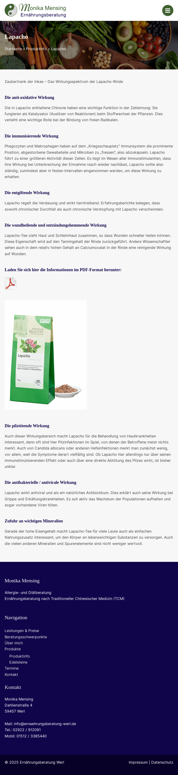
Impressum (138, 762)
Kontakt (11, 674)
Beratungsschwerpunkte (26, 637)
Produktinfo (19, 656)
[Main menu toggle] (167, 10)
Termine (12, 668)
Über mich (14, 643)
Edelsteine (18, 662)
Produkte (13, 649)
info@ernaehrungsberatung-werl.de (45, 724)
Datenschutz (162, 762)
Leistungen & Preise (22, 630)
